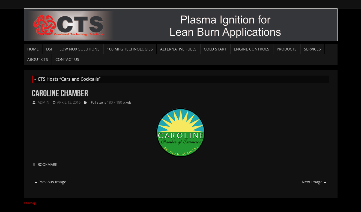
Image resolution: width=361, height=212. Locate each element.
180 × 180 (114, 102)
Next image (314, 181)
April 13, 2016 (68, 102)
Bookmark (47, 164)
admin (43, 102)
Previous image (50, 181)
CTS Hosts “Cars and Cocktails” (67, 79)
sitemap (30, 203)
